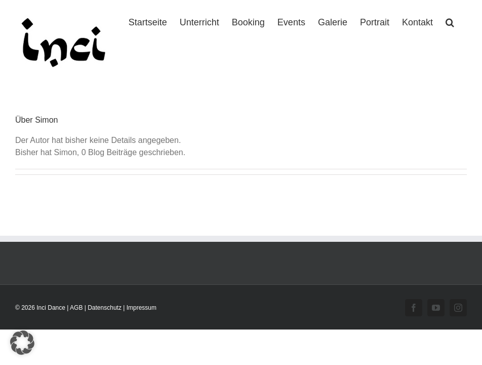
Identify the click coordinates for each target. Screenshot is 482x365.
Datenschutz (105, 307)
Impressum (141, 307)
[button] (450, 21)
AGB (76, 307)
